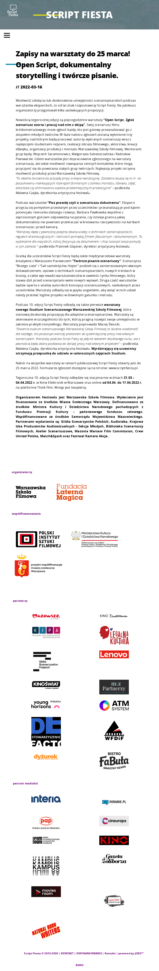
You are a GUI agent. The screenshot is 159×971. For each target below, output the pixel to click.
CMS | (19, 953)
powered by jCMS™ (130, 953)
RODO (80, 965)
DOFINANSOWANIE (89, 953)
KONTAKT (67, 953)
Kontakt (110, 953)
